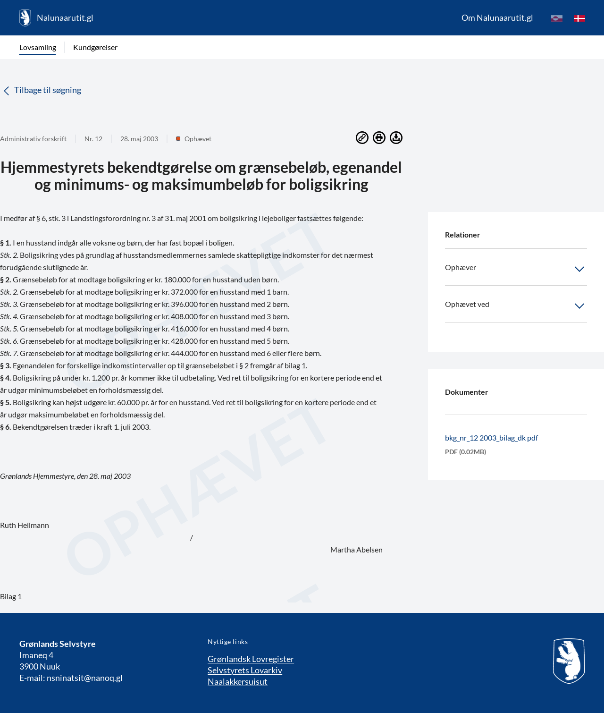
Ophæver (516, 269)
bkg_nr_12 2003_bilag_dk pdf (491, 437)
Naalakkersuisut (238, 681)
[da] (579, 18)
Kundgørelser (95, 46)
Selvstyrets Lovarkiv (245, 670)
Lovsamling (37, 46)
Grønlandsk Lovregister (251, 659)
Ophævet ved (516, 306)
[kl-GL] (556, 18)
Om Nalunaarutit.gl (497, 17)
